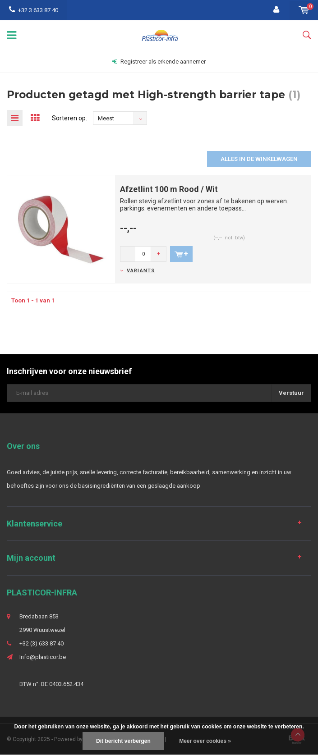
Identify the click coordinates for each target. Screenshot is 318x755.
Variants (141, 271)
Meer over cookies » (205, 741)
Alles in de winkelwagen (259, 159)
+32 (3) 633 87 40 (41, 643)
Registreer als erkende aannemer (159, 61)
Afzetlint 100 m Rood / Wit (169, 189)
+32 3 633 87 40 (33, 10)
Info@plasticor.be (42, 657)
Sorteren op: (69, 118)
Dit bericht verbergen (123, 741)
